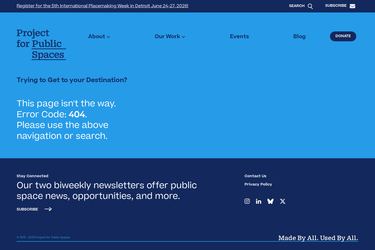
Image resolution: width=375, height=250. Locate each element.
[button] (99, 37)
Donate (343, 36)
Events (239, 37)
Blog (299, 37)
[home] (41, 44)
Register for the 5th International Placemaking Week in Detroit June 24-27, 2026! (102, 6)
